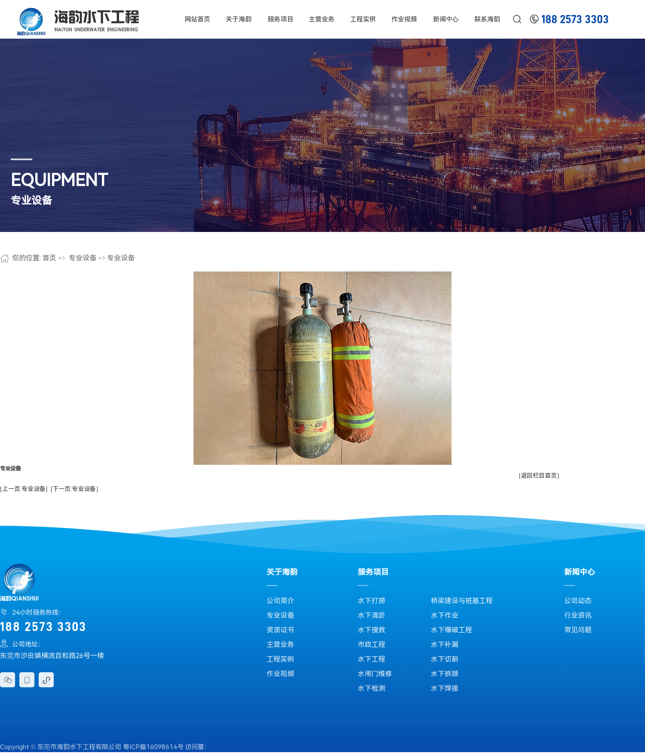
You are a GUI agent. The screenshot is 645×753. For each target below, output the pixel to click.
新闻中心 (446, 19)
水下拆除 (444, 674)
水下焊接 (444, 688)
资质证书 (280, 630)
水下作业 (444, 615)
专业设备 (82, 258)
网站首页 (197, 19)
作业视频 (404, 19)
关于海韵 (239, 19)
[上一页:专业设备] (23, 488)
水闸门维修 (375, 674)
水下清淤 (371, 615)
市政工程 (371, 644)
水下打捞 (371, 601)
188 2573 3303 (575, 19)
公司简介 (280, 601)
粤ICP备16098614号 (153, 747)
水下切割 (444, 659)
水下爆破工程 (451, 630)
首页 (49, 258)
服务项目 (280, 19)
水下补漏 (444, 644)
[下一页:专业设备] (74, 488)
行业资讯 (578, 615)
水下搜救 (371, 630)
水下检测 (371, 688)
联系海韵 (487, 19)
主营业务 (322, 19)
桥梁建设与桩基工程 (462, 601)
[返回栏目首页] (539, 475)
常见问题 (578, 630)
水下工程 (371, 659)
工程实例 (363, 19)
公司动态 (578, 601)
